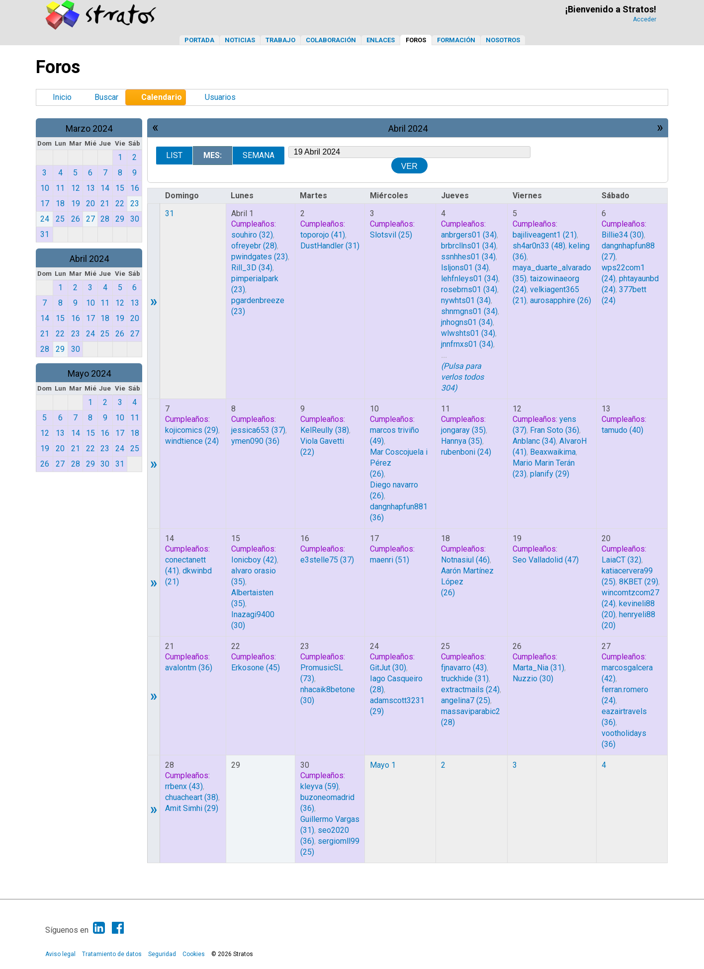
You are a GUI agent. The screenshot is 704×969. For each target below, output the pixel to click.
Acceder (644, 19)
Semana (258, 155)
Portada (199, 40)
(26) (560, 300)
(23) (259, 256)
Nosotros (503, 40)
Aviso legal (60, 954)
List (174, 155)
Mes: (212, 155)
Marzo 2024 (89, 128)
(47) (546, 560)
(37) (258, 430)
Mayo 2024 (89, 373)
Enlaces (380, 40)
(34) (251, 267)
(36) (255, 441)
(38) (324, 430)
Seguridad (162, 954)
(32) (252, 235)
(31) (329, 245)
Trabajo (280, 40)
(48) (539, 245)
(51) (389, 560)
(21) (545, 235)
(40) (622, 430)
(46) (465, 560)
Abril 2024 (89, 258)
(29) (191, 430)
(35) (463, 430)
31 (169, 213)
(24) (192, 441)
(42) (254, 560)
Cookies (193, 954)
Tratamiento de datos (112, 954)
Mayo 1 (383, 765)
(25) (391, 235)
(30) (623, 235)
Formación (456, 40)
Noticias (240, 40)
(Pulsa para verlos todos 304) (462, 377)
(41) (322, 235)
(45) (255, 667)
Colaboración (331, 40)
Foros (416, 40)
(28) (254, 245)
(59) (319, 786)
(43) (464, 667)
